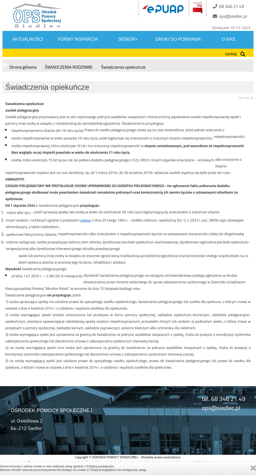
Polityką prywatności (100, 466)
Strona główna (22, 67)
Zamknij (253, 468)
